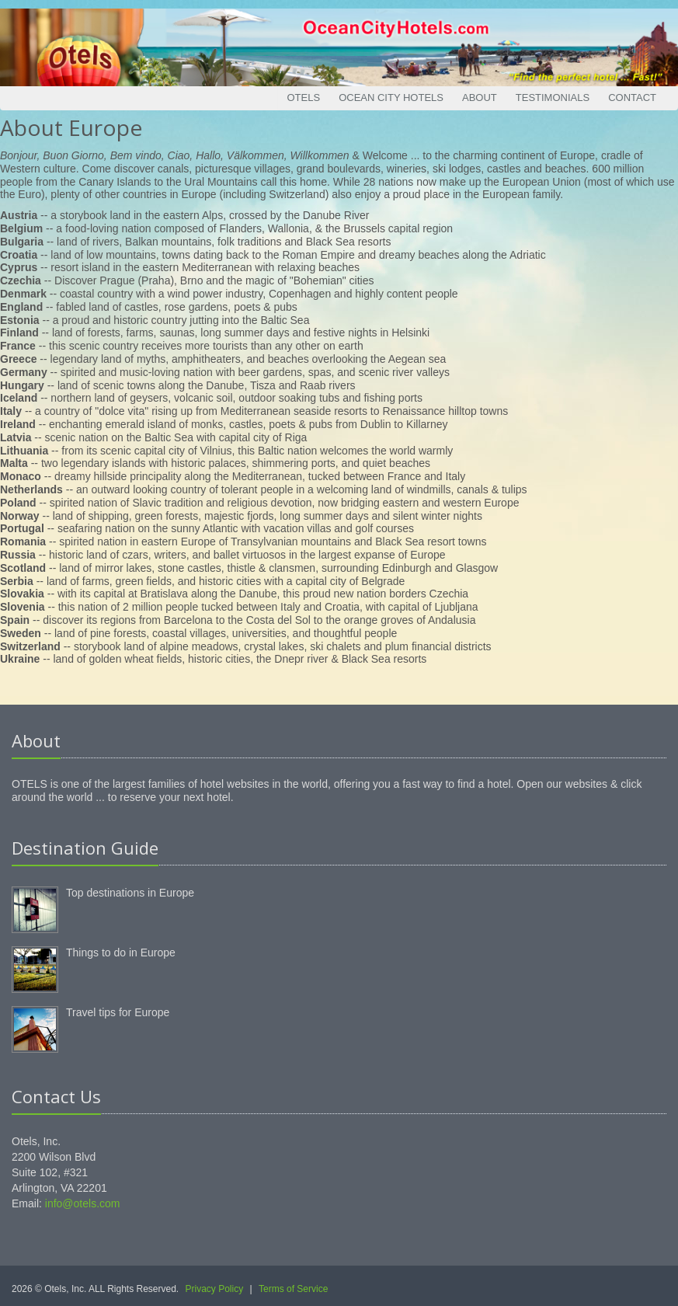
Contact (632, 97)
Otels (304, 97)
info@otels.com (82, 1203)
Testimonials (552, 97)
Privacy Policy (215, 1288)
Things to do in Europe (121, 952)
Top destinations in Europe (130, 892)
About (479, 97)
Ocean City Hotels (391, 97)
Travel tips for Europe (117, 1012)
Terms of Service (293, 1288)
